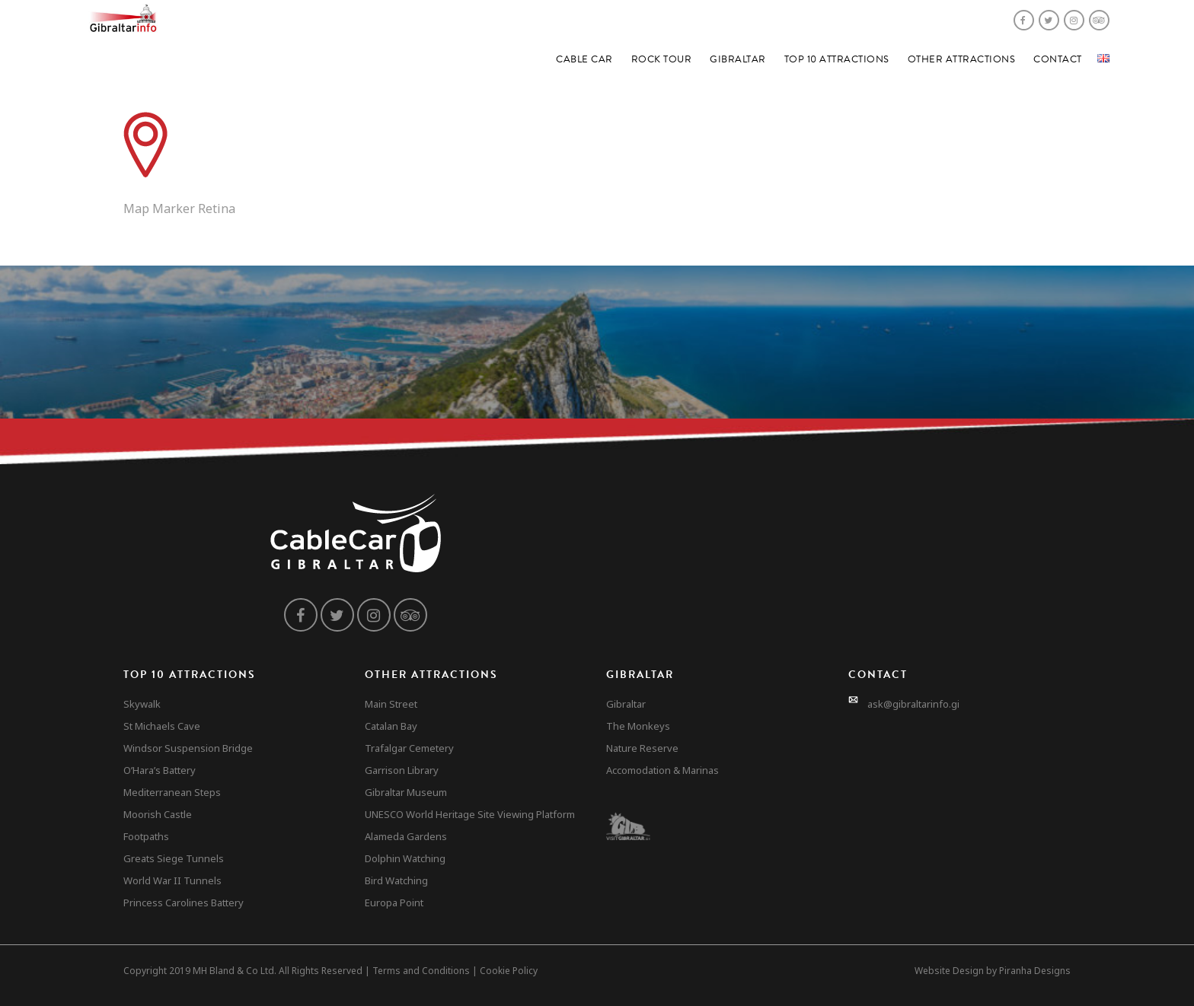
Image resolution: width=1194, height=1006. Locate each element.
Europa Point (394, 902)
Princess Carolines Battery (183, 902)
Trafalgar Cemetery (409, 748)
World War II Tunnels (172, 880)
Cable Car (584, 59)
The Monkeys (638, 726)
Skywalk (142, 704)
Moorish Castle (157, 814)
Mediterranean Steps (172, 792)
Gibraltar (738, 59)
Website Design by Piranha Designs (993, 970)
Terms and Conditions (421, 970)
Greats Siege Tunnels (173, 858)
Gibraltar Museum (406, 792)
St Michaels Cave (161, 726)
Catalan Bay (391, 726)
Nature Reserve (642, 748)
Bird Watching (396, 880)
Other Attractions (962, 59)
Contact (1057, 59)
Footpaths (146, 836)
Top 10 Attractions (836, 59)
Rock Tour (661, 59)
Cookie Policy (509, 970)
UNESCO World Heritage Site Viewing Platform (470, 814)
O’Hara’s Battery (159, 770)
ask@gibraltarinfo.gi (913, 704)
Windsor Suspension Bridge (188, 748)
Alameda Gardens (406, 836)
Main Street (391, 704)
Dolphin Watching (405, 858)
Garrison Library (402, 770)
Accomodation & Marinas (662, 770)
